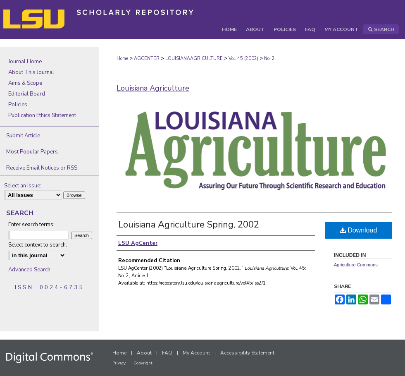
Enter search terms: (31, 224)
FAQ (167, 353)
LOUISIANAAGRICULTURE (194, 58)
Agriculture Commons (356, 264)
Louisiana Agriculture (153, 88)
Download (358, 230)
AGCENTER (147, 58)
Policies (17, 104)
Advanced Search (29, 269)
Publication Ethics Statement (42, 115)
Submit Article (23, 135)
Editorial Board (26, 94)
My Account (196, 353)
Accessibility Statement (247, 353)
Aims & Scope (25, 83)
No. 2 (269, 58)
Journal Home (25, 61)
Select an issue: (22, 185)
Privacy (119, 363)
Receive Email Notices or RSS (41, 168)
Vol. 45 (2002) (243, 58)
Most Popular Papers (32, 152)
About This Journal (31, 72)
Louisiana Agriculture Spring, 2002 (188, 224)
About (144, 353)
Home (122, 58)
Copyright (142, 363)
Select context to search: (37, 245)
